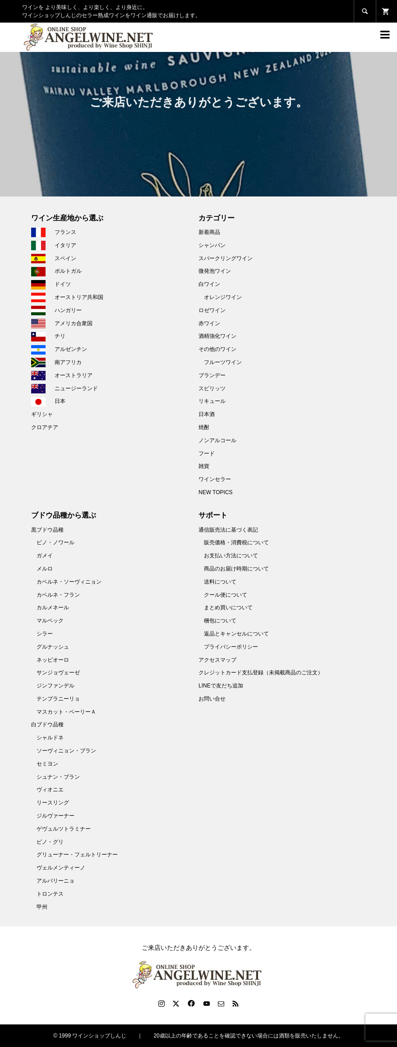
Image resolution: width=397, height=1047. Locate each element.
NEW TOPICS (215, 492)
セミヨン (47, 764)
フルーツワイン (223, 362)
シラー (45, 634)
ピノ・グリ (50, 842)
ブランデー (212, 375)
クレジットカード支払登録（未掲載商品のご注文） (260, 672)
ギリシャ (42, 414)
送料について (220, 582)
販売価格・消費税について (236, 542)
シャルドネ (50, 737)
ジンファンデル (55, 685)
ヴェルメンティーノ (61, 868)
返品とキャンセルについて (236, 634)
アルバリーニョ (55, 881)
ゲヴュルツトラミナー (64, 829)
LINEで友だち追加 (220, 685)
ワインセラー (214, 479)
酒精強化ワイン (217, 336)
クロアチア (44, 427)
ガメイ (45, 555)
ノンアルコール (217, 440)
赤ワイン (209, 323)
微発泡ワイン (214, 271)
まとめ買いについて (228, 607)
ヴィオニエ (50, 789)
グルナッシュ (53, 647)
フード (206, 453)
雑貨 (203, 466)
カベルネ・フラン (58, 595)
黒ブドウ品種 (47, 530)
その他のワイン (217, 349)
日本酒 (206, 414)
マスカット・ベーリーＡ (66, 712)
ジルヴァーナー (55, 816)
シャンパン (212, 245)
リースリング (53, 802)
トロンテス (50, 894)
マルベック (50, 620)
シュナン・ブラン (58, 777)
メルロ (45, 569)
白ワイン (209, 284)
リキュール (212, 401)
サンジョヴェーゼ (58, 672)
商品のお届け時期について (236, 569)
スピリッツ (212, 388)
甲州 (42, 907)
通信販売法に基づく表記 (228, 530)
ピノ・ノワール (55, 542)
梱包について (220, 620)
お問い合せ (212, 699)
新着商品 (209, 232)
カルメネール (53, 607)
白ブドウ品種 (47, 724)
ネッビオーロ (53, 660)
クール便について (225, 595)
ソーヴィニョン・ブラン (66, 751)
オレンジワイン (223, 297)
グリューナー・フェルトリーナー (77, 854)
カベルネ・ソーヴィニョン (69, 582)
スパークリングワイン (225, 258)
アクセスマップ (217, 660)
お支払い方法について (231, 555)
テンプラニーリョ (58, 699)
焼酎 (203, 427)
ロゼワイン (212, 310)
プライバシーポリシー (231, 647)
